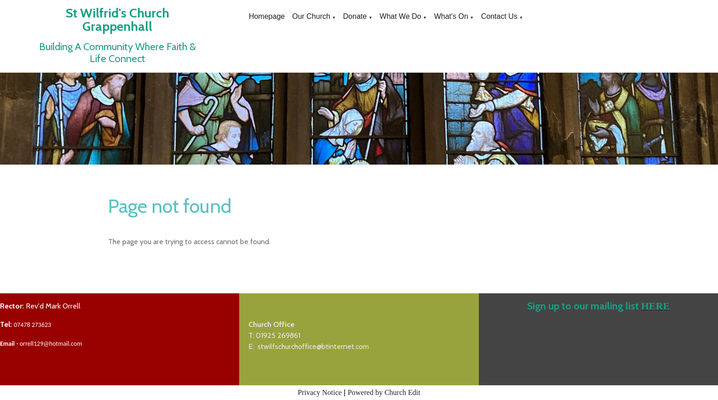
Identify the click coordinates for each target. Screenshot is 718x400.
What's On (451, 16)
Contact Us (499, 16)
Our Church (311, 16)
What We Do (400, 16)
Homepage (267, 16)
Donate (355, 16)
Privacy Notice (320, 392)
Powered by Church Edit (384, 392)
